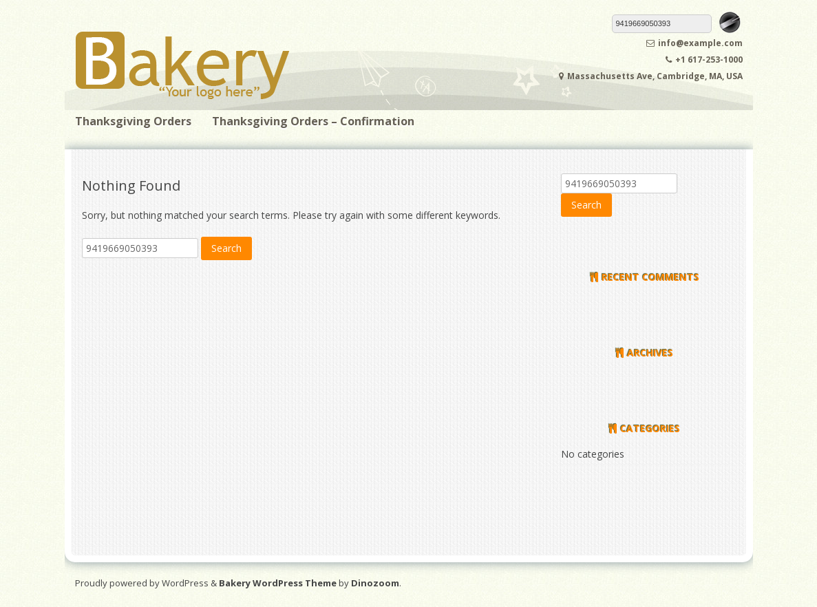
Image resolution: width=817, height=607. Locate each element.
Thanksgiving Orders (133, 121)
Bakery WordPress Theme (278, 583)
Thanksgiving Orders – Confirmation (313, 121)
